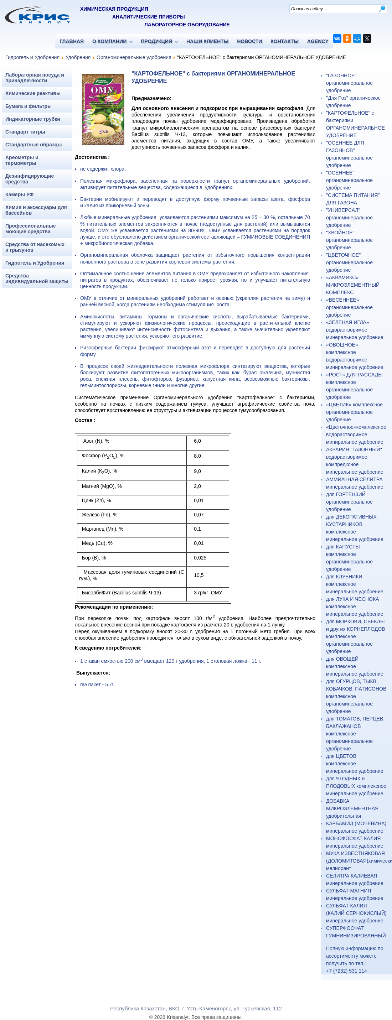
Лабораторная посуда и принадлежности (34, 77)
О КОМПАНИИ (109, 41)
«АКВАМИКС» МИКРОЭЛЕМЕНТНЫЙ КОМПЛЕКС (353, 285)
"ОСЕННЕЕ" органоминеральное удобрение (349, 180)
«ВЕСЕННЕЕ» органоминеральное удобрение (349, 307)
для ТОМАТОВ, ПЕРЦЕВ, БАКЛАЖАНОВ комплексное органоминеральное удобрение (355, 733)
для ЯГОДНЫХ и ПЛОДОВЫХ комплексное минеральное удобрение (356, 786)
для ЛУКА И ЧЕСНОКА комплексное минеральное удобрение (354, 606)
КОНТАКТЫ (284, 41)
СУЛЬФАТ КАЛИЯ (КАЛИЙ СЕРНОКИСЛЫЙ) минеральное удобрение (356, 913)
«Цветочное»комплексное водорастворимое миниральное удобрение (356, 434)
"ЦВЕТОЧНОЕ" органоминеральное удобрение (349, 262)
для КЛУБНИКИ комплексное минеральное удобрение (354, 584)
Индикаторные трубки (32, 119)
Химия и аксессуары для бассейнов (36, 210)
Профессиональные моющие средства (30, 228)
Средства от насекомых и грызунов (35, 247)
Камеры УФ (19, 194)
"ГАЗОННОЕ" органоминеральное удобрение (349, 83)
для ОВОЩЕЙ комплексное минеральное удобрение (354, 666)
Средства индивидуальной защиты (36, 278)
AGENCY (318, 41)
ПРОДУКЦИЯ (156, 41)
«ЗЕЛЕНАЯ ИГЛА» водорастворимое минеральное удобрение (354, 329)
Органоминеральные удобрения (134, 57)
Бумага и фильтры (28, 106)
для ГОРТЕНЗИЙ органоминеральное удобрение (349, 501)
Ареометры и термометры (21, 160)
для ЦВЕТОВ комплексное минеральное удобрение (354, 763)
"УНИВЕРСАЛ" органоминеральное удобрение (349, 217)
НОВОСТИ (249, 41)
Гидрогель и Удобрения (32, 57)
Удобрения (78, 57)
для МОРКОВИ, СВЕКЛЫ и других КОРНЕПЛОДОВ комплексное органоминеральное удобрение (355, 636)
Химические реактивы (33, 93)
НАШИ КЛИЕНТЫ (207, 41)
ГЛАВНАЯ (72, 41)
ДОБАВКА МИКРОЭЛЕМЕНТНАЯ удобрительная (352, 808)
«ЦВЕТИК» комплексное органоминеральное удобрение (354, 412)
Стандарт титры (25, 132)
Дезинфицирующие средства (29, 178)
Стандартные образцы (33, 144)
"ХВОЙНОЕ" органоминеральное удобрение (349, 240)
